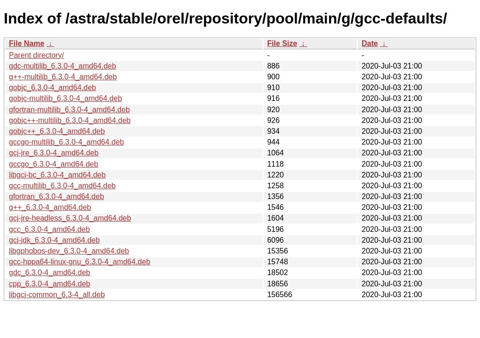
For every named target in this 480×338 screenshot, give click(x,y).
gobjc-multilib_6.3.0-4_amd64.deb (65, 98)
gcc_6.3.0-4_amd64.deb (49, 229)
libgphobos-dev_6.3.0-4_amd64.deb (69, 251)
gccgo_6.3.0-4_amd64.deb (53, 164)
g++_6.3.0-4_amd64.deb (50, 207)
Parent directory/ (36, 55)
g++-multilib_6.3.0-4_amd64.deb (63, 77)
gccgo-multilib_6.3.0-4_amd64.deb (66, 142)
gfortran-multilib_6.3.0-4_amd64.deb (69, 110)
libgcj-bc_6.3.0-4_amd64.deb (57, 175)
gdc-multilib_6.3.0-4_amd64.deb (62, 66)
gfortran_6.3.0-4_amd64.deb (56, 196)
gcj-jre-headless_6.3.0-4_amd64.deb (70, 218)
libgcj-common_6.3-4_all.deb (57, 295)
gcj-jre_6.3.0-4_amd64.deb (53, 153)
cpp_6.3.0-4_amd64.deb (49, 284)
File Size (282, 43)
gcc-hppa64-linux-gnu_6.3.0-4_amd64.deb (79, 262)
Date (369, 43)
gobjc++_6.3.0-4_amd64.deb (57, 131)
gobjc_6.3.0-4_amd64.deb (52, 88)
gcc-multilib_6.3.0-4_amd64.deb (62, 186)
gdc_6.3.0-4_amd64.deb (49, 273)
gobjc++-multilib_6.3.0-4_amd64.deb (70, 120)
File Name (27, 43)
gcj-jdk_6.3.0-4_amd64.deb (54, 240)
